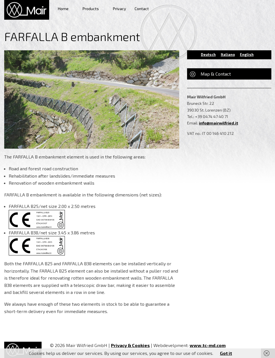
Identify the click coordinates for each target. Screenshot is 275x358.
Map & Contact (216, 73)
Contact (142, 8)
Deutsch (208, 54)
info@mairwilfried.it (218, 123)
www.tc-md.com (208, 345)
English (247, 54)
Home (63, 8)
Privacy (119, 8)
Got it (226, 353)
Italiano (228, 54)
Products (91, 8)
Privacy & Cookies (130, 345)
